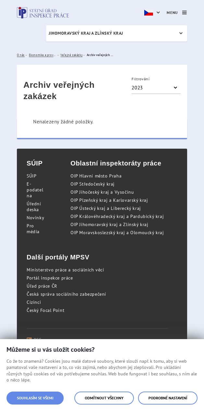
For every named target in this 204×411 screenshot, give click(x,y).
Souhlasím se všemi (35, 397)
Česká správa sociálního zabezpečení (66, 294)
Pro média (33, 228)
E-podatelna (35, 190)
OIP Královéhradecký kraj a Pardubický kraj (117, 216)
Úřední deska (34, 206)
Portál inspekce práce (50, 278)
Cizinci (34, 302)
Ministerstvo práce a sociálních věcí (65, 270)
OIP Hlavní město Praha (95, 176)
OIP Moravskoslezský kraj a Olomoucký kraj (117, 232)
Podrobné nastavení (167, 397)
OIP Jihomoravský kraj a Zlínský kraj (109, 224)
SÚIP (31, 176)
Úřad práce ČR (42, 286)
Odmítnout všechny (104, 397)
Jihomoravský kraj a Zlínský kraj (86, 33)
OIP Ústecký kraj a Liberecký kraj (105, 208)
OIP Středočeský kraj (92, 184)
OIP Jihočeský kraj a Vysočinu (102, 192)
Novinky (35, 218)
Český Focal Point (45, 310)
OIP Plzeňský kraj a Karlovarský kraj (109, 200)
